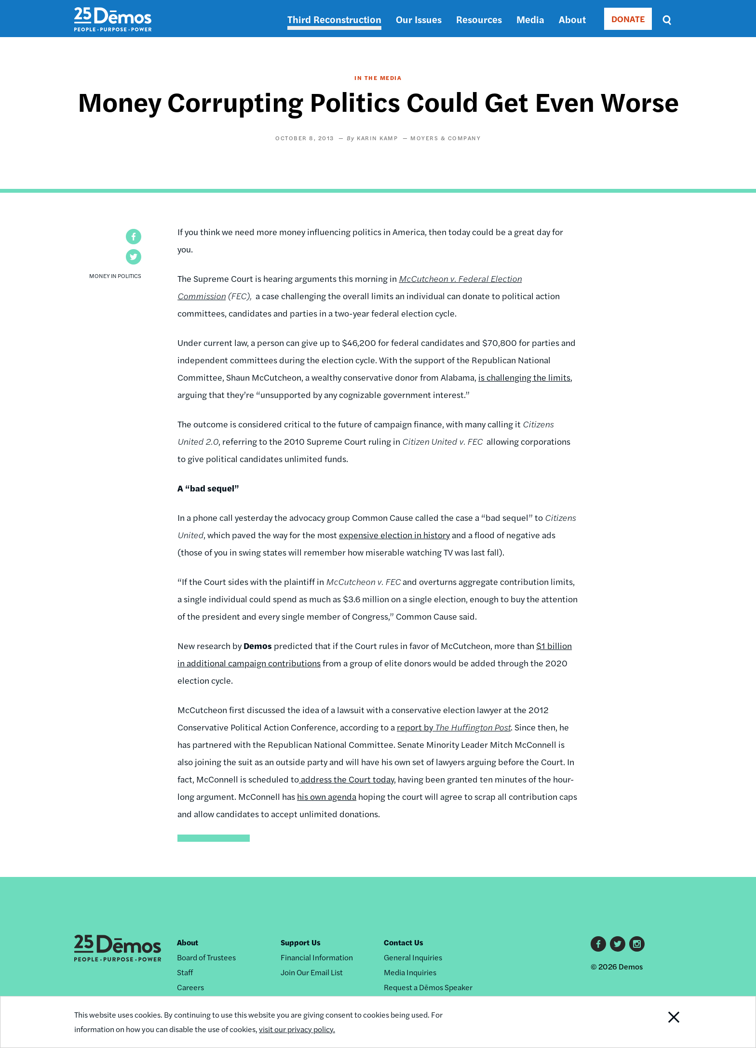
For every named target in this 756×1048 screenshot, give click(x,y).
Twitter (617, 944)
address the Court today (346, 779)
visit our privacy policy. (297, 1029)
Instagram (637, 944)
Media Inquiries (410, 972)
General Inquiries (413, 957)
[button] (133, 236)
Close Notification (662, 1022)
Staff (185, 972)
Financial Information (317, 957)
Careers (190, 987)
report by (454, 727)
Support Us (301, 942)
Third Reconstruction (334, 19)
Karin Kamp (377, 137)
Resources (479, 19)
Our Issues (419, 19)
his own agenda (326, 796)
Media (530, 19)
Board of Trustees (206, 957)
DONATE (628, 19)
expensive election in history (394, 535)
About (572, 19)
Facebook (598, 944)
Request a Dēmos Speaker (428, 987)
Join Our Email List (312, 972)
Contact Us (403, 942)
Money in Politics (115, 275)
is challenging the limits (524, 377)
